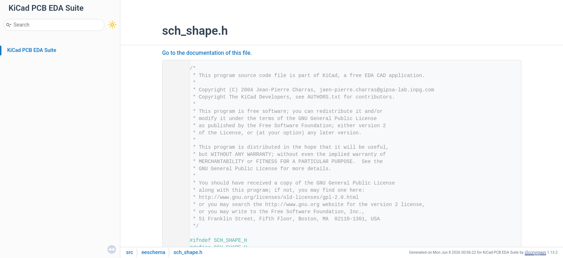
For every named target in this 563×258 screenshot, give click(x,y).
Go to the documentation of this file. (207, 53)
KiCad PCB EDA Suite (31, 50)
